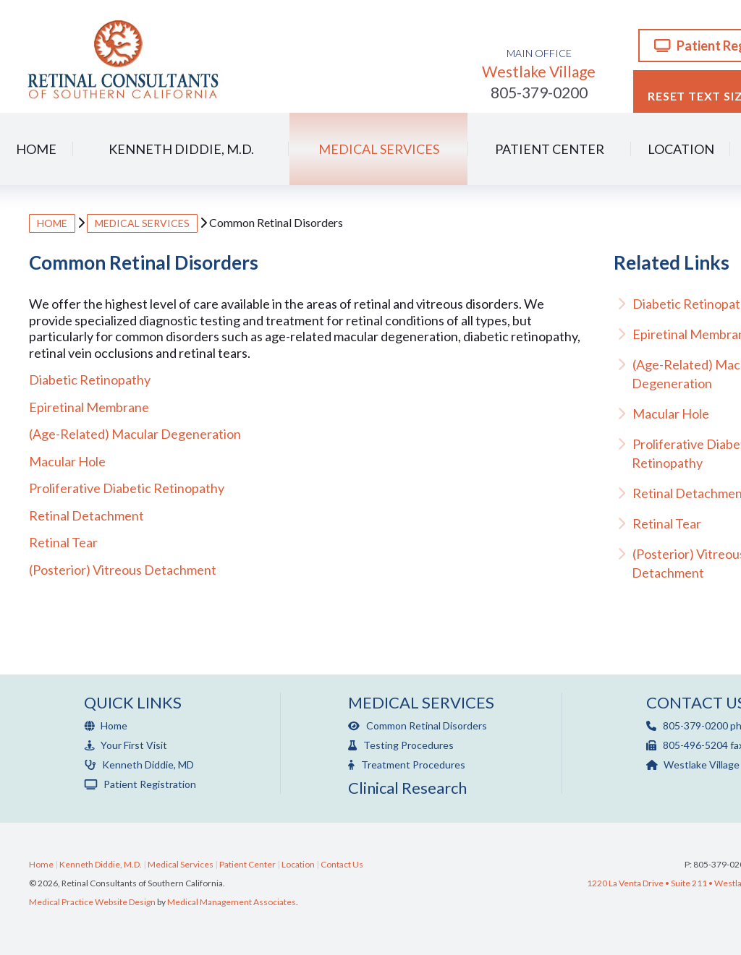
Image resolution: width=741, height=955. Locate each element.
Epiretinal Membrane (89, 407)
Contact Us (342, 864)
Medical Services (378, 149)
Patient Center (549, 149)
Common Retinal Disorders (417, 725)
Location (681, 149)
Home (36, 149)
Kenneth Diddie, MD (139, 764)
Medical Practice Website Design (92, 901)
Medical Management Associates (231, 901)
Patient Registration (140, 784)
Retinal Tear (63, 542)
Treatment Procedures (406, 764)
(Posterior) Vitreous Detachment (122, 570)
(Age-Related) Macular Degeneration (135, 434)
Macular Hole (67, 461)
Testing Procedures (401, 745)
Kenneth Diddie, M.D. (181, 149)
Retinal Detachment (86, 515)
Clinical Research (407, 787)
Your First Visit (125, 745)
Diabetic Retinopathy (90, 379)
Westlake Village (539, 63)
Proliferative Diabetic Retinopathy (126, 488)
